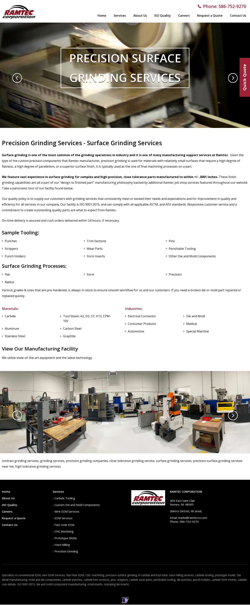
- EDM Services (63, 518)
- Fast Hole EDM (63, 525)
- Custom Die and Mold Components (76, 505)
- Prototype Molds (65, 538)
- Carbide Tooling (64, 498)
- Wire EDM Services (66, 511)
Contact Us (238, 15)
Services (120, 15)
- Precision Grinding (65, 551)
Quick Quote (244, 77)
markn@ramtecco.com (192, 518)
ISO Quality (162, 15)
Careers (184, 15)
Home (102, 15)
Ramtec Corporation (186, 491)
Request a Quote (210, 15)
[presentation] (17, 78)
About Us (140, 15)
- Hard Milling (61, 545)
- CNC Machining (63, 531)
